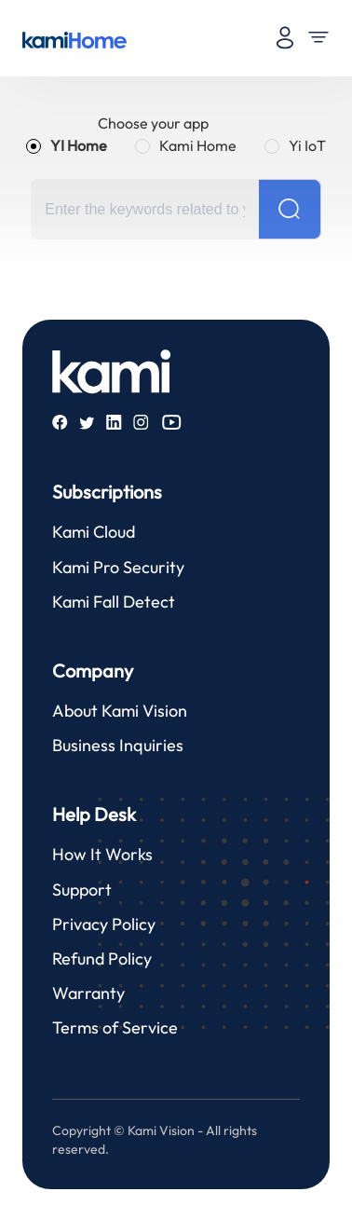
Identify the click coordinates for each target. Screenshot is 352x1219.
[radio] (66, 145)
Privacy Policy (104, 924)
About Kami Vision (119, 710)
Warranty (88, 993)
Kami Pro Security (118, 567)
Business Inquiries (117, 745)
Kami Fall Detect (113, 601)
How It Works (102, 854)
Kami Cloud (93, 531)
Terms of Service (115, 1027)
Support (82, 889)
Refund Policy (102, 958)
